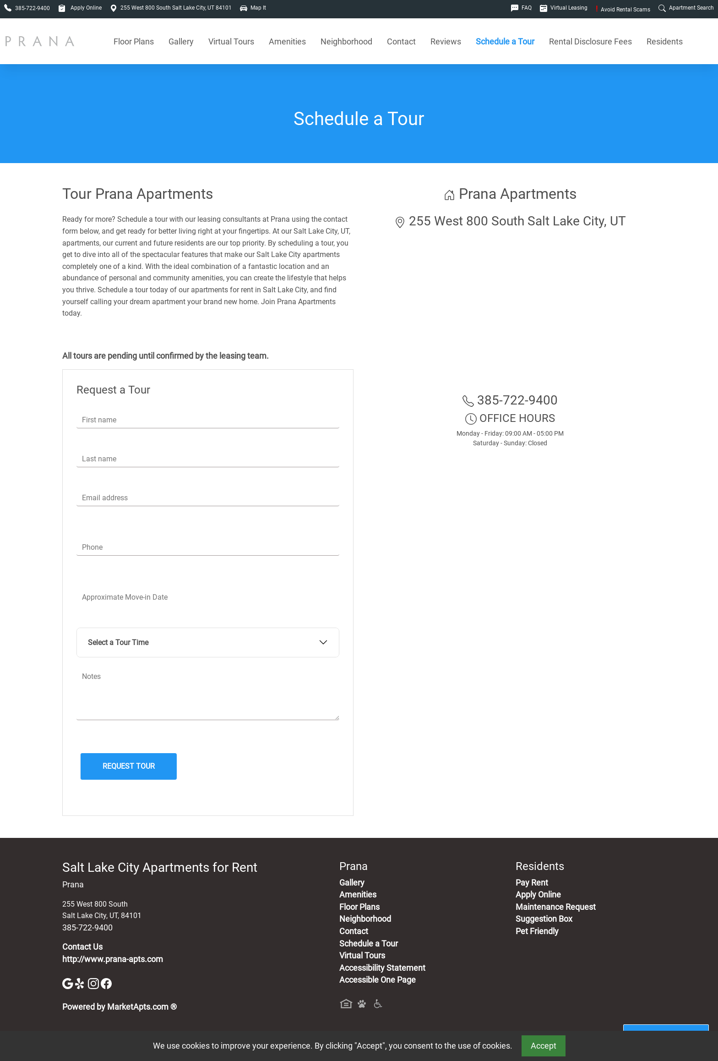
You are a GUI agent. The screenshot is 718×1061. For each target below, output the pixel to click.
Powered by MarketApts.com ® (119, 1007)
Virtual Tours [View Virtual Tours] (231, 41)
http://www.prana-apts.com (112, 959)
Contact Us (82, 947)
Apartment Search (686, 8)
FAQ (521, 8)
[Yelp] (81, 983)
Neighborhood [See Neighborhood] (346, 41)
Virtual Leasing (563, 8)
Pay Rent (532, 882)
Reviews (445, 41)
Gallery (181, 41)
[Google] (68, 983)
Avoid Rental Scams (623, 9)
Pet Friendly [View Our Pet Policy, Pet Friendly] (537, 931)
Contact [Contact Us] (401, 41)
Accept (543, 1045)
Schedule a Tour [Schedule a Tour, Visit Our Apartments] (505, 41)
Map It (253, 8)
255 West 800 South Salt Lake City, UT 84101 (171, 8)
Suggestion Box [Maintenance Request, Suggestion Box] (544, 919)
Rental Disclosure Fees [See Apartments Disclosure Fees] (590, 41)
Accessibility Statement (382, 968)
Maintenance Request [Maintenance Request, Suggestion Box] (556, 907)
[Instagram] (94, 983)
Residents (665, 41)
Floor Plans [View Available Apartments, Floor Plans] (134, 41)
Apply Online (80, 8)
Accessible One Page (377, 979)
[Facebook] (106, 983)
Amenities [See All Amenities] (287, 41)
